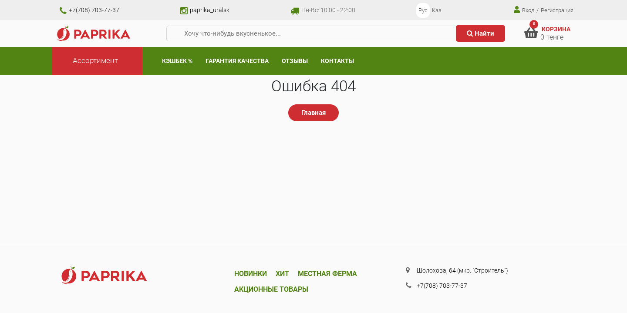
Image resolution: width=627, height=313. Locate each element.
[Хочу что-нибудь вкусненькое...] (314, 33)
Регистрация (557, 10)
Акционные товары (271, 289)
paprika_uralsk (204, 10)
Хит (282, 274)
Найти (480, 33)
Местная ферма (327, 274)
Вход (524, 9)
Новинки (250, 274)
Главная (313, 113)
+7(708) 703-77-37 (89, 10)
